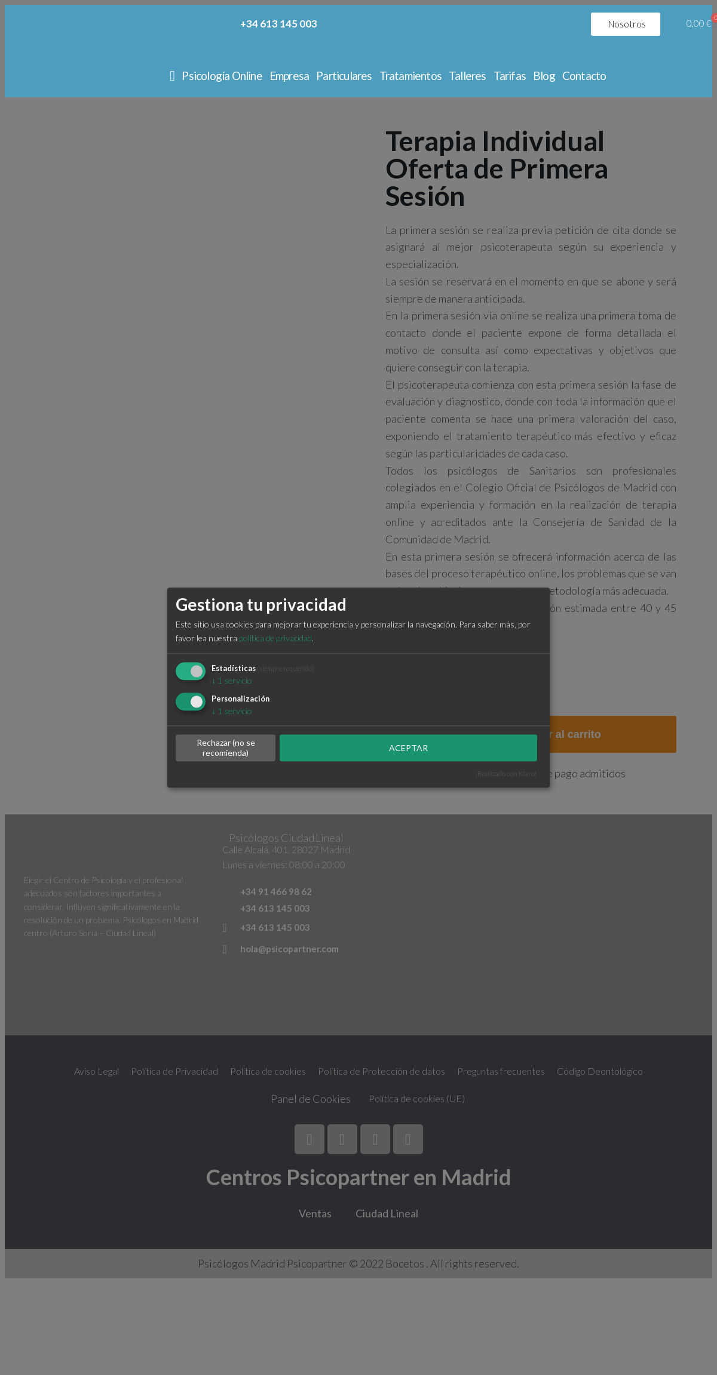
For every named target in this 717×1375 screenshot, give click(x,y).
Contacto (584, 75)
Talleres (467, 75)
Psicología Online (222, 75)
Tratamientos (410, 75)
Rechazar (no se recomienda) (226, 748)
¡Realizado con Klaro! (506, 773)
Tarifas (510, 75)
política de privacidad (275, 638)
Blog (544, 75)
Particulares (344, 75)
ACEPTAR (408, 748)
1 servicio (232, 680)
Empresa (289, 75)
